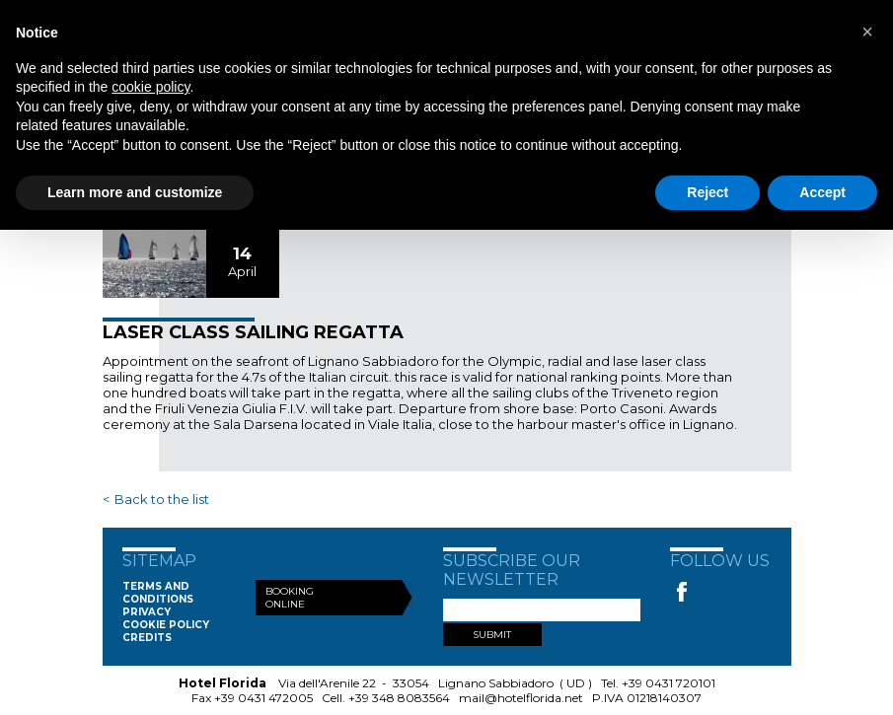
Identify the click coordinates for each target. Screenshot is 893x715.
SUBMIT (492, 634)
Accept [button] (822, 192)
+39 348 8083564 (399, 697)
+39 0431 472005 (263, 697)
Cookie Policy (165, 624)
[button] (867, 31)
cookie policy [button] (150, 87)
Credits (147, 637)
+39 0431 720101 (668, 683)
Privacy (146, 612)
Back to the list (161, 499)
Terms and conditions (157, 593)
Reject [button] (707, 192)
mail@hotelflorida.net (521, 697)
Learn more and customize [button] (134, 192)
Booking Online (289, 597)
